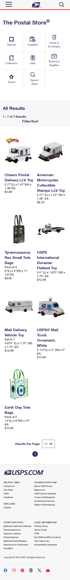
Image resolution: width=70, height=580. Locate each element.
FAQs (6, 493)
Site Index (8, 490)
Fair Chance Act (41, 541)
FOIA (36, 533)
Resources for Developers (16, 544)
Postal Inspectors (12, 530)
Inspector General (12, 533)
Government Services (44, 501)
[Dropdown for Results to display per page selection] (48, 444)
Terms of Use (40, 530)
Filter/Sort (29, 121)
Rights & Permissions (44, 504)
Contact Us (9, 486)
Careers (7, 507)
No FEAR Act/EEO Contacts (47, 537)
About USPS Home (43, 486)
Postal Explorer (11, 537)
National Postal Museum (15, 541)
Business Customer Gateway (17, 526)
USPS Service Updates (45, 493)
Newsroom (39, 490)
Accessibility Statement (45, 544)
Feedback (8, 497)
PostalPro (8, 548)
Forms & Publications (44, 497)
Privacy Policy (41, 526)
